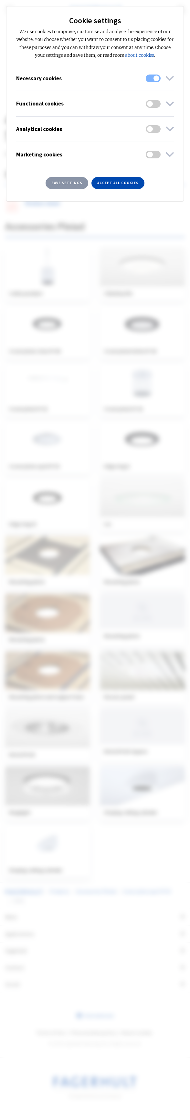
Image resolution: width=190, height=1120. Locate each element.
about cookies (139, 55)
